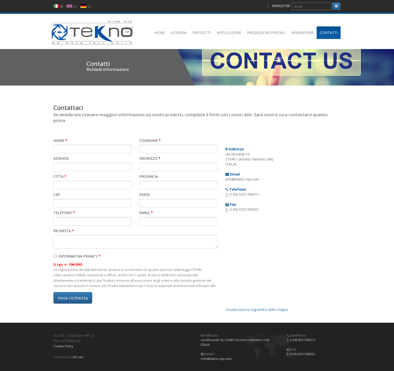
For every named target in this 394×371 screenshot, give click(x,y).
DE (89, 7)
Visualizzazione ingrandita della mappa (256, 309)
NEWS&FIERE (302, 32)
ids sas (78, 357)
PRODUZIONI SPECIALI (266, 32)
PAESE (144, 194)
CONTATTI (329, 32)
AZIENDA (178, 32)
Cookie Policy (63, 346)
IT (62, 7)
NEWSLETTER (281, 6)
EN (75, 7)
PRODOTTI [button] (201, 32)
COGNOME (150, 140)
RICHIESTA (63, 230)
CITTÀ (60, 176)
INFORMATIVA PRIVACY (77, 256)
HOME (159, 32)
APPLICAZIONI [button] (229, 32)
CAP (56, 194)
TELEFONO (64, 212)
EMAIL (146, 212)
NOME (60, 140)
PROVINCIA (148, 176)
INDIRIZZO (149, 158)
